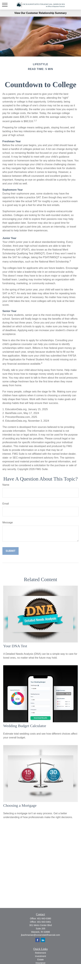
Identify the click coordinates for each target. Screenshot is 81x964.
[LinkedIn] (43, 940)
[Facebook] (37, 940)
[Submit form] (10, 551)
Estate (40, 959)
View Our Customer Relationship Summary (40, 13)
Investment (40, 956)
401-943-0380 (44, 918)
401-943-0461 (44, 922)
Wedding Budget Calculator (24, 726)
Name (5, 484)
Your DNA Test (15, 646)
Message (7, 522)
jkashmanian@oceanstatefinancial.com (40, 935)
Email (5, 503)
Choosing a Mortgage (20, 805)
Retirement (40, 953)
